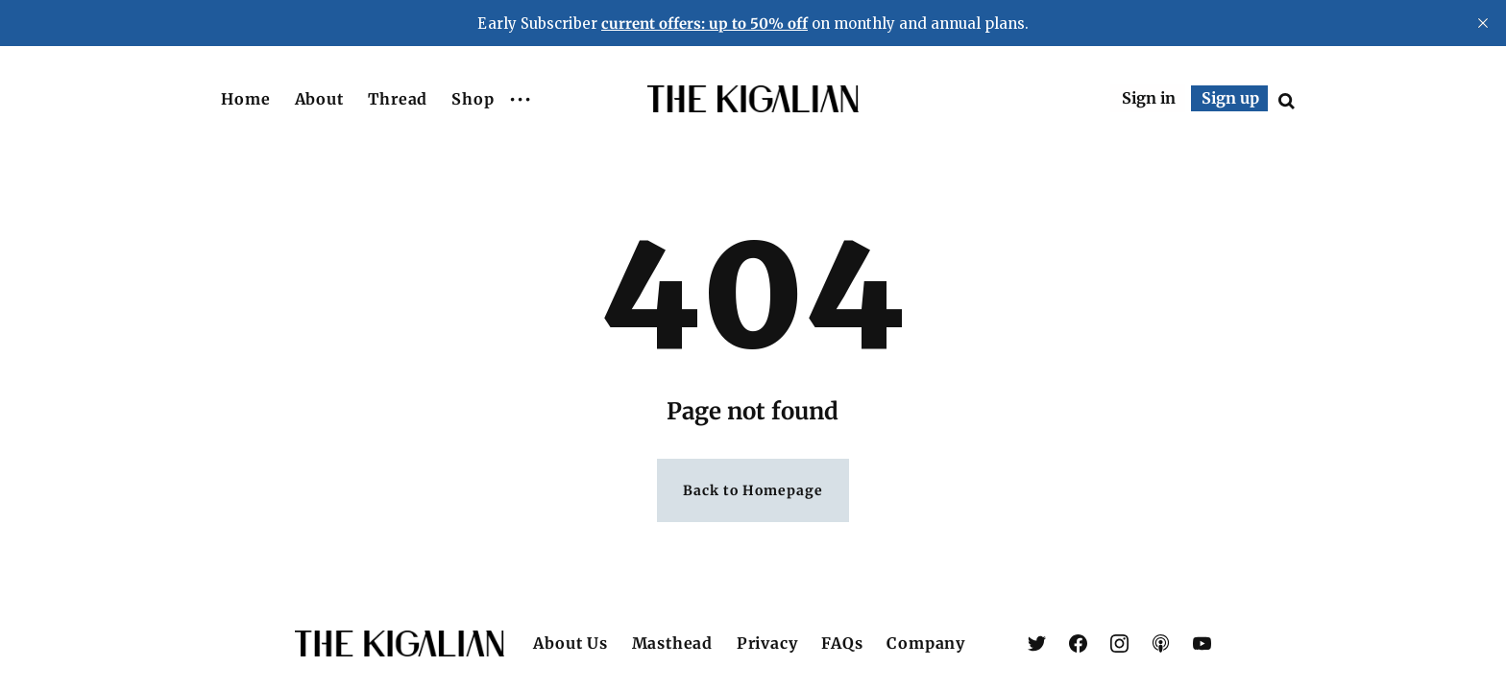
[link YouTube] (1202, 643)
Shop (473, 98)
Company (926, 643)
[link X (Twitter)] (1037, 643)
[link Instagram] (1119, 643)
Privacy (767, 643)
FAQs (841, 643)
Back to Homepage (753, 490)
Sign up (1230, 97)
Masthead (672, 643)
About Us (570, 643)
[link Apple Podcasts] (1161, 643)
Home (246, 98)
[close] (1483, 23)
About (320, 98)
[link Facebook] (1078, 643)
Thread (397, 98)
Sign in (1149, 97)
